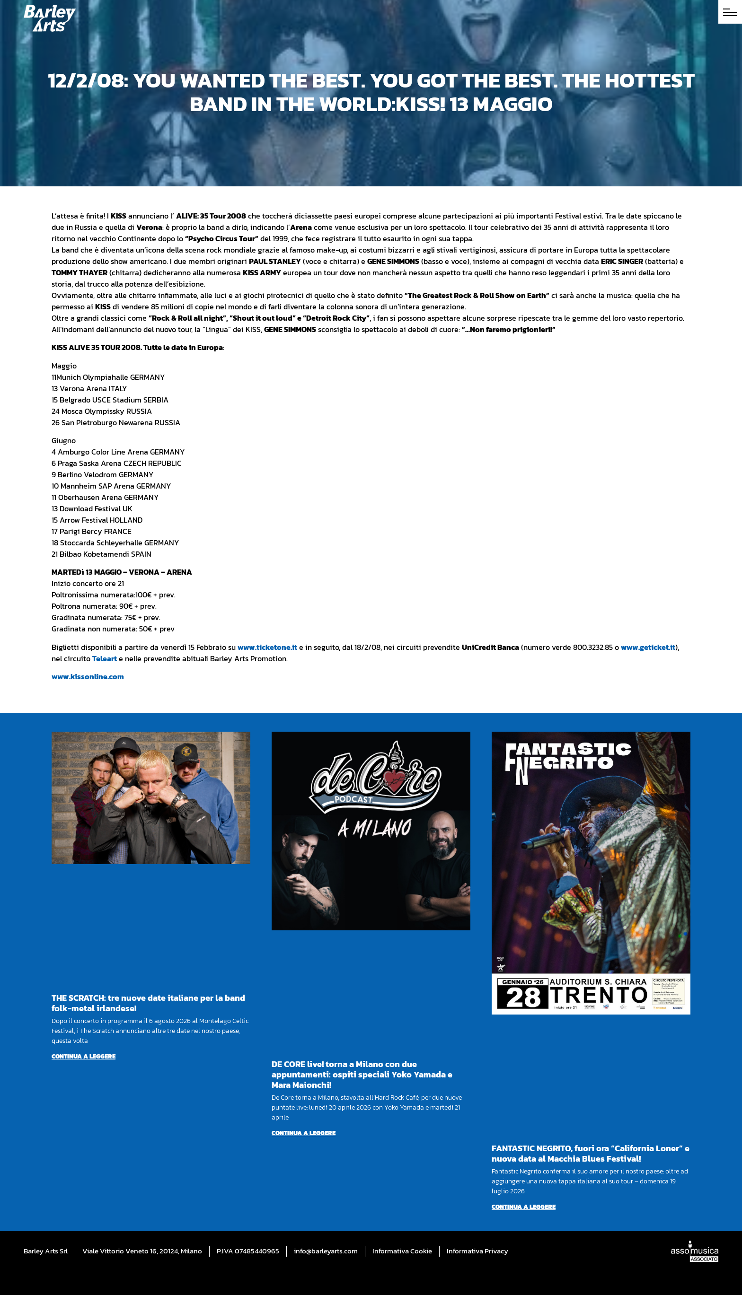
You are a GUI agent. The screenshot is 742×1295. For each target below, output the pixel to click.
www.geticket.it (648, 647)
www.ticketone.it (267, 647)
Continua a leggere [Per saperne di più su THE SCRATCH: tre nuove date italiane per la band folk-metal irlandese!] (83, 1056)
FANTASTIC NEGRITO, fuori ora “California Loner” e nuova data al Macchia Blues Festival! (590, 1153)
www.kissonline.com (88, 676)
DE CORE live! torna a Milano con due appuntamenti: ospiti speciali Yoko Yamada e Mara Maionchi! (362, 1074)
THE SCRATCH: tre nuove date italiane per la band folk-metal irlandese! (148, 1003)
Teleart (104, 658)
